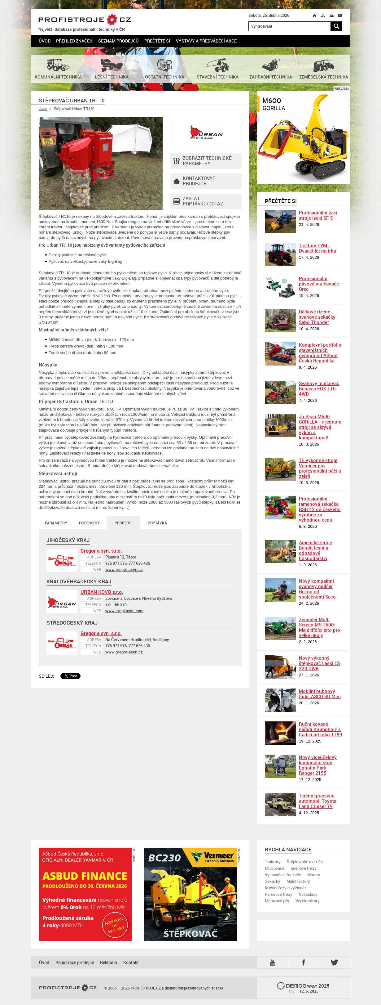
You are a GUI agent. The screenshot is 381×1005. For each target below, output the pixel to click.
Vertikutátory (308, 901)
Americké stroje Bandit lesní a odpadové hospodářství (315, 550)
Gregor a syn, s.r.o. (101, 550)
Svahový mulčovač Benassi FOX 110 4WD (319, 388)
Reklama (108, 962)
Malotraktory (298, 881)
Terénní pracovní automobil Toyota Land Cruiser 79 (317, 800)
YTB (274, 962)
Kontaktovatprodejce (194, 181)
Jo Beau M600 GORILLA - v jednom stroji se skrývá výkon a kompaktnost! (320, 427)
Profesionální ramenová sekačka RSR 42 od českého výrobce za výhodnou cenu (320, 509)
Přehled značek (74, 41)
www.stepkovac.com (124, 610)
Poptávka (157, 522)
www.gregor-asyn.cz (124, 569)
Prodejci (123, 522)
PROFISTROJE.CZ (84, 20)
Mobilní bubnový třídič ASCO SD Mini (320, 693)
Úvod (44, 41)
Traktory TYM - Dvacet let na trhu (317, 248)
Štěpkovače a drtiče (305, 861)
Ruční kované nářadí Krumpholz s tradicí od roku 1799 (320, 729)
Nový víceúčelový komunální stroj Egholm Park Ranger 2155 (318, 765)
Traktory (273, 861)
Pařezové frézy (278, 894)
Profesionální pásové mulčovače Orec (319, 283)
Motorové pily (277, 901)
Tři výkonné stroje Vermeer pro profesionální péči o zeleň (320, 468)
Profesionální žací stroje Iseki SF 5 (318, 215)
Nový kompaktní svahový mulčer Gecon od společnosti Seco (317, 589)
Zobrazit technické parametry (202, 161)
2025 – (303, 988)
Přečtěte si (157, 41)
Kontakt (131, 962)
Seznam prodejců (118, 41)
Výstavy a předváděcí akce (206, 41)
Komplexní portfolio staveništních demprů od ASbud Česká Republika (320, 353)
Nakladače (308, 894)
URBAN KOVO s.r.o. (102, 592)
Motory (313, 874)
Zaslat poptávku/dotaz (198, 201)
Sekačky (272, 881)
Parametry (56, 522)
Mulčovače (274, 868)
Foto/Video (89, 522)
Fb (304, 962)
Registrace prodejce (74, 962)
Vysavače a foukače (283, 874)
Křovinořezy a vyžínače (286, 888)
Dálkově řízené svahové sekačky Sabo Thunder (317, 316)
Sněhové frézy (304, 868)
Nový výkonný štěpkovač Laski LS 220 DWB (319, 663)
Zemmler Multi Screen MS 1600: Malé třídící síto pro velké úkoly (319, 627)
